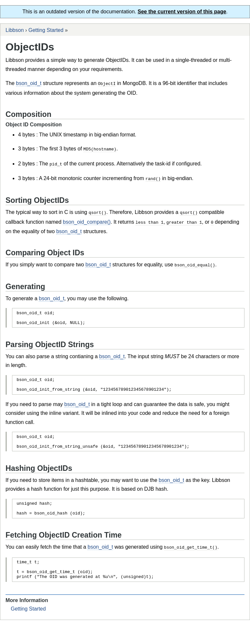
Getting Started (45, 30)
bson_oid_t (28, 83)
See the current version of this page (182, 11)
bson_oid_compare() (87, 220)
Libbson (15, 30)
